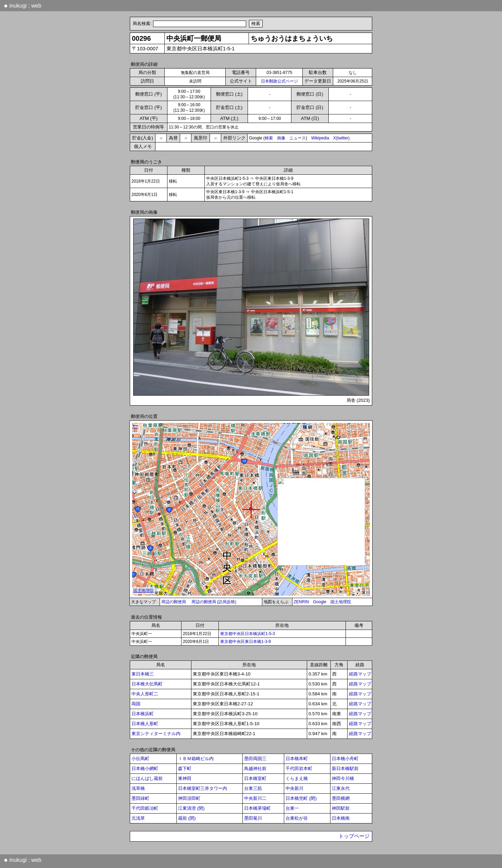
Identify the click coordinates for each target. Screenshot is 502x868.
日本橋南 (341, 818)
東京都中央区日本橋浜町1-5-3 (247, 633)
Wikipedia (320, 138)
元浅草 (138, 818)
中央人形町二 (144, 693)
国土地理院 (340, 601)
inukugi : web (22, 5)
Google (319, 601)
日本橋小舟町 (345, 758)
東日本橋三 (142, 674)
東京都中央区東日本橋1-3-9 (245, 641)
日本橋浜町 (142, 713)
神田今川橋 (343, 778)
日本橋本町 (297, 758)
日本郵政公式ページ (279, 81)
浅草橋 (138, 788)
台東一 (292, 808)
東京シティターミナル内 (155, 733)
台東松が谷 (297, 818)
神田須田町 (189, 798)
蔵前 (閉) (187, 818)
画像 (281, 138)
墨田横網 (341, 798)
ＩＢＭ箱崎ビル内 (196, 758)
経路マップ (360, 674)
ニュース (297, 138)
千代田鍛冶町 (144, 808)
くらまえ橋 (297, 778)
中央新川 (294, 788)
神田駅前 (341, 808)
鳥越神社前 (255, 768)
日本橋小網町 (144, 768)
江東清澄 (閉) (191, 808)
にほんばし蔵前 (147, 778)
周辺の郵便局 (173, 601)
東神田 (184, 778)
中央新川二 (255, 798)
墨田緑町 (140, 798)
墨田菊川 (253, 818)
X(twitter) (341, 138)
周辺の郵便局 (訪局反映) (213, 601)
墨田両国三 (255, 758)
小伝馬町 (140, 758)
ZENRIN (301, 601)
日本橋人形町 (144, 723)
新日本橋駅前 (345, 768)
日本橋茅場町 (257, 808)
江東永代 (341, 788)
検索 (269, 138)
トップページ (354, 836)
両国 (135, 703)
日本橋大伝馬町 (147, 683)
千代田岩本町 (299, 768)
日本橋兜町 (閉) (301, 798)
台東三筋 (253, 788)
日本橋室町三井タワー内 (202, 788)
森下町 (184, 768)
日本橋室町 (255, 778)
